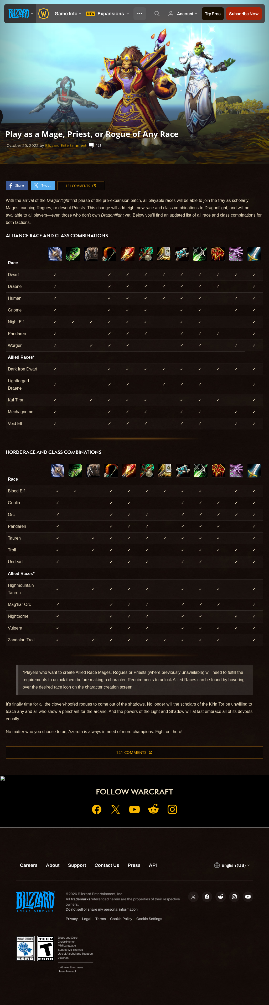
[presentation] (20, 13)
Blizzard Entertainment (65, 145)
